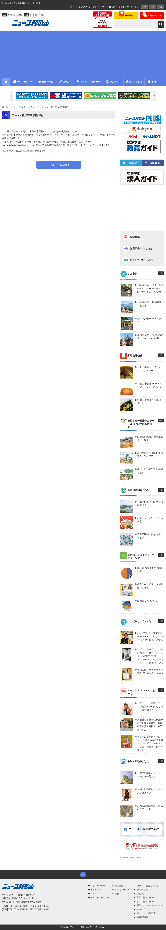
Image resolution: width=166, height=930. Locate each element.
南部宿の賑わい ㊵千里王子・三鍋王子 (150, 438)
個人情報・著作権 (116, 7)
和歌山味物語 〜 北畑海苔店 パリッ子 (150, 402)
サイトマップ (133, 7)
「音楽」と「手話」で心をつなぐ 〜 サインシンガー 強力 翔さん (150, 706)
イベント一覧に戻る (59, 164)
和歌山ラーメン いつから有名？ (150, 520)
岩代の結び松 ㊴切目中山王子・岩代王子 (150, 455)
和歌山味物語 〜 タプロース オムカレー (150, 369)
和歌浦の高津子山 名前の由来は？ (150, 503)
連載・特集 (95, 889)
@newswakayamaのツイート (131, 857)
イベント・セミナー (99, 897)
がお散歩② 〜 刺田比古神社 (150, 320)
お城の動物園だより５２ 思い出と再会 (150, 791)
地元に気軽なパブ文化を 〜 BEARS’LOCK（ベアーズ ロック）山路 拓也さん (150, 636)
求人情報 (119, 885)
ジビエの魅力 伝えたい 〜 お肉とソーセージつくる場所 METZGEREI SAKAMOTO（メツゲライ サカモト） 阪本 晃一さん (150, 656)
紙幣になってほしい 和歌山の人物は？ (150, 586)
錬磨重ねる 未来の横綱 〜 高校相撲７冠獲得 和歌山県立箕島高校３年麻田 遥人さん (150, 724)
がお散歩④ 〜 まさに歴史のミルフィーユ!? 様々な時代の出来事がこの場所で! (150, 290)
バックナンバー (97, 885)
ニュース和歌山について (79, 7)
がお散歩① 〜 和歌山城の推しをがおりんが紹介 (150, 336)
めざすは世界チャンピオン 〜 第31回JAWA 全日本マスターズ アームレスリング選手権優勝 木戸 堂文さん (150, 743)
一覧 (161, 273)
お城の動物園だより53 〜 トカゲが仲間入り (150, 775)
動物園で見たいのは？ (148, 600)
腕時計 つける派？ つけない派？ (150, 570)
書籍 (117, 893)
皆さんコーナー (99, 7)
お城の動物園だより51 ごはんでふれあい (150, 807)
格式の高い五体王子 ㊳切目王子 (150, 471)
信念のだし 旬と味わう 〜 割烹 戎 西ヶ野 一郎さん (150, 671)
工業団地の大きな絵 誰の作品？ (150, 536)
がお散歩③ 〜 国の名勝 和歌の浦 (150, 304)
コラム (93, 893)
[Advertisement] (83, 53)
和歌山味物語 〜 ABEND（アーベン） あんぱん (149, 385)
